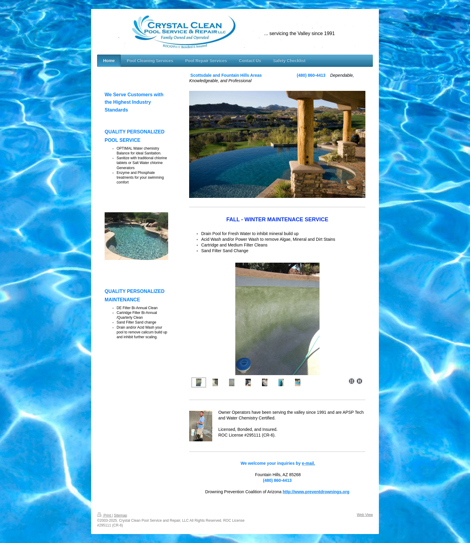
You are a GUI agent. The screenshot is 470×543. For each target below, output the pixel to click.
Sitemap (120, 515)
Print (104, 515)
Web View (365, 515)
